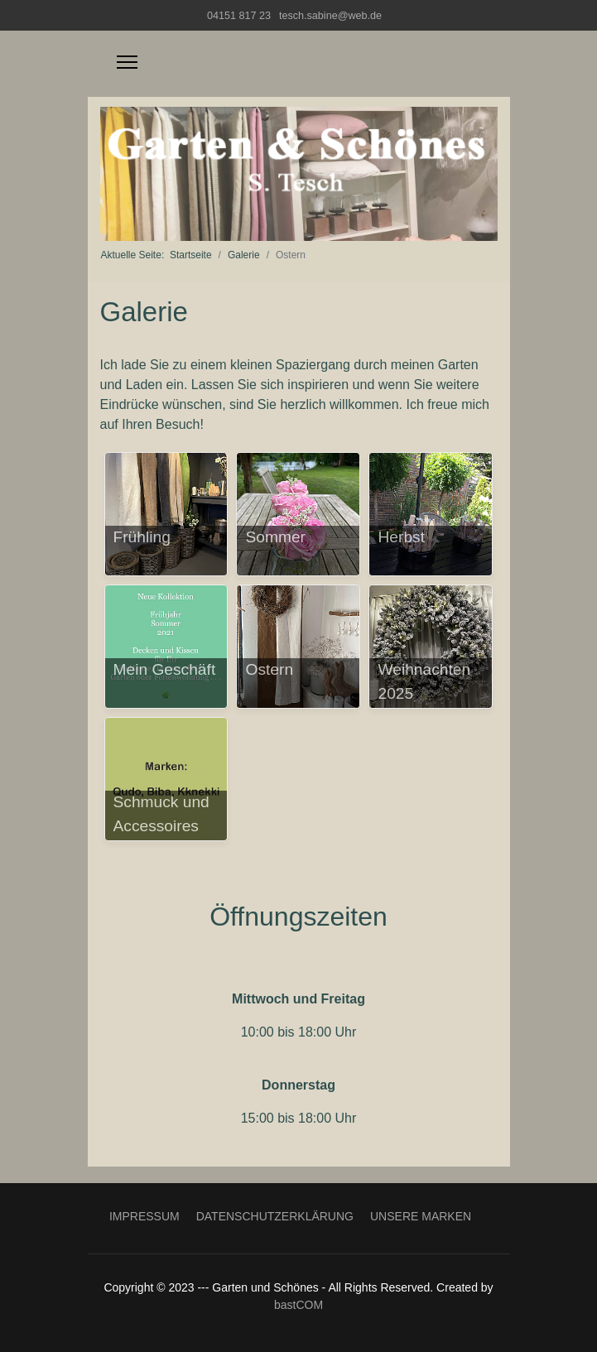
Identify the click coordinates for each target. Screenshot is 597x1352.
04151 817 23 (239, 16)
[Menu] (127, 62)
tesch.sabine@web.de (330, 16)
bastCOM (298, 1304)
